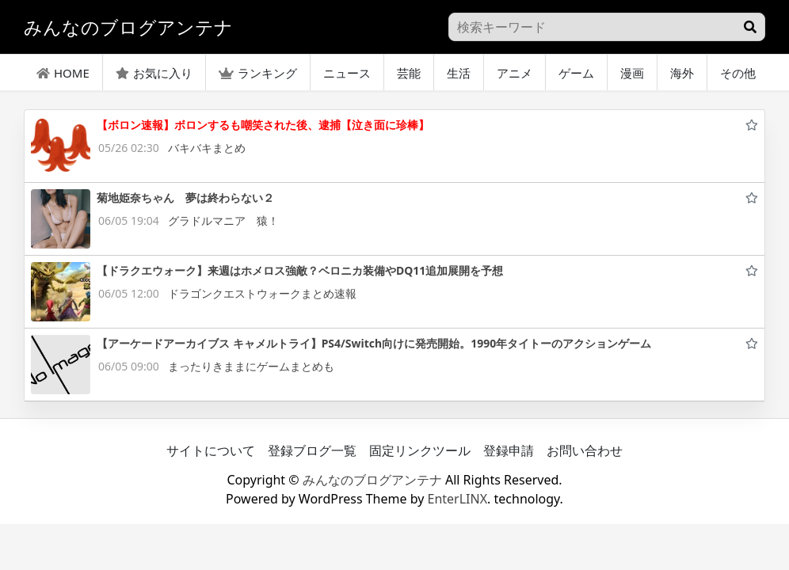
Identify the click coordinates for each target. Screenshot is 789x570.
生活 (459, 73)
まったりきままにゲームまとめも (251, 366)
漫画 (632, 73)
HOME (63, 73)
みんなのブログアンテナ (372, 479)
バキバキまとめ (207, 147)
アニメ (514, 73)
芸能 (409, 73)
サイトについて (210, 450)
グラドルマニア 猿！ (223, 220)
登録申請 (508, 450)
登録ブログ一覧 (312, 450)
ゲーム (576, 73)
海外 (682, 73)
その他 (738, 73)
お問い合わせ (585, 450)
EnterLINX (458, 498)
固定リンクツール (420, 450)
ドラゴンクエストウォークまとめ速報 (262, 293)
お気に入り (154, 73)
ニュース (347, 73)
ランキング (258, 73)
